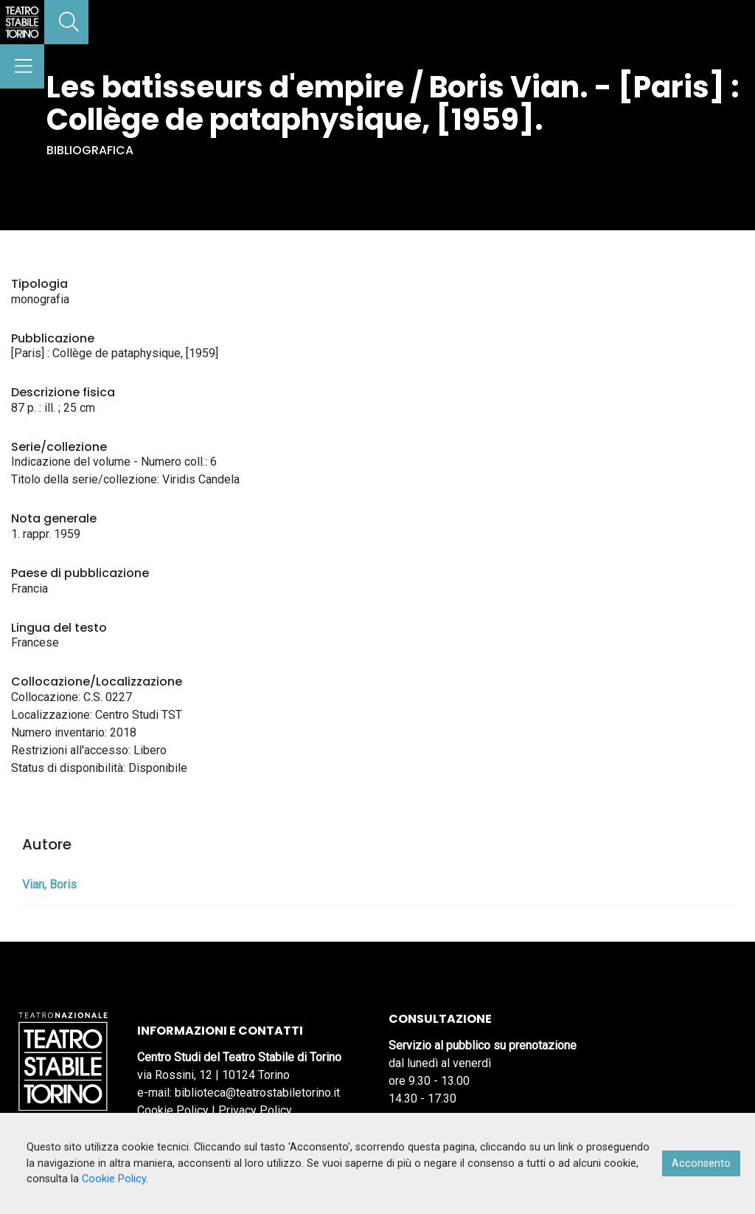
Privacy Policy (255, 1110)
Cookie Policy (173, 1110)
